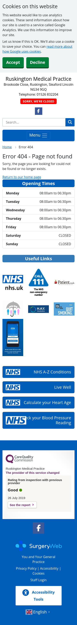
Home (7, 147)
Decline (37, 62)
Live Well (62, 387)
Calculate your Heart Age (47, 402)
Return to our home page (21, 177)
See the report (20, 505)
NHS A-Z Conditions (52, 372)
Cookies (38, 573)
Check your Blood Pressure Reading (45, 420)
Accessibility (49, 568)
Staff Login (38, 580)
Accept (13, 62)
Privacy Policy (26, 568)
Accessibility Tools (38, 595)
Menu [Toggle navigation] (38, 135)
